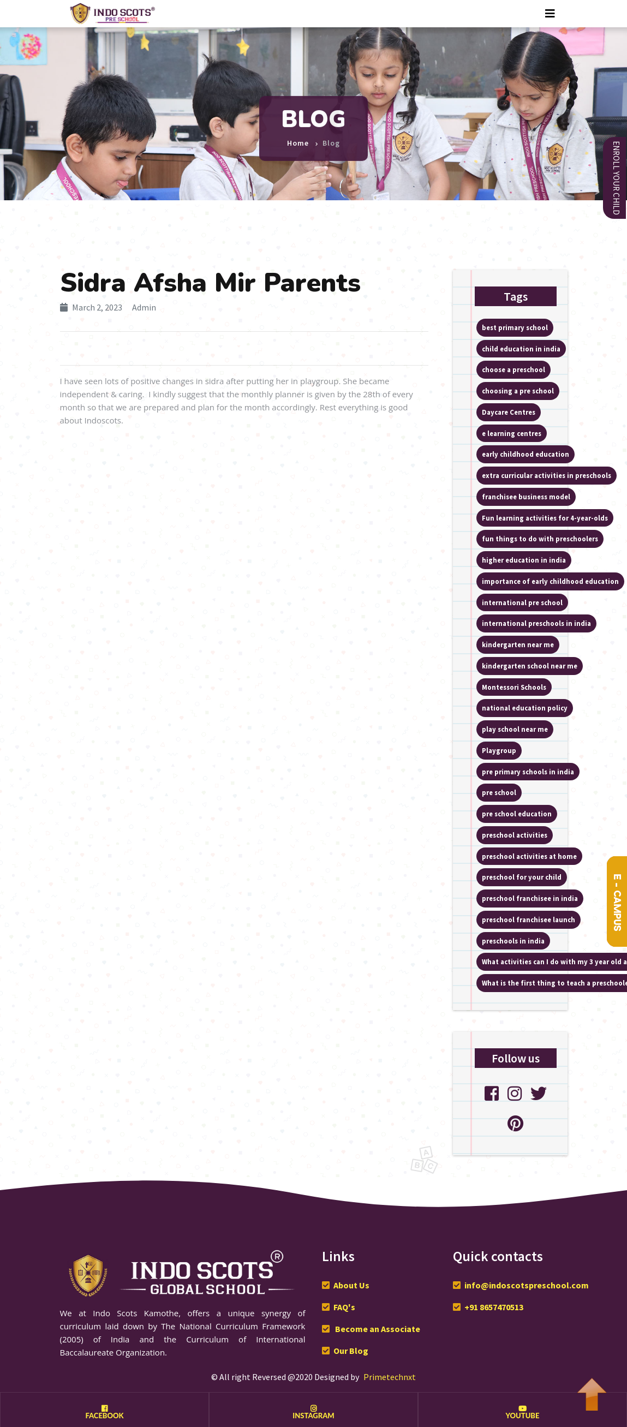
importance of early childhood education (550, 581)
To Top (591, 1389)
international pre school (522, 602)
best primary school (515, 327)
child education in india (521, 348)
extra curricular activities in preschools (546, 475)
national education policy (525, 707)
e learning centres (511, 433)
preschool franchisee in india (530, 898)
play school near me (515, 729)
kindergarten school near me (529, 665)
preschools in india (513, 940)
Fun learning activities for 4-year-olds (545, 518)
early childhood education (525, 454)
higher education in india (524, 560)
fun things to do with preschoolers (540, 538)
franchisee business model (526, 496)
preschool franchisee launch (528, 919)
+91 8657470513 (493, 1306)
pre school (499, 792)
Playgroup (499, 750)
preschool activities (514, 835)
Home (298, 139)
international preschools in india (536, 623)
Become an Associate (376, 1328)
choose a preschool (513, 369)
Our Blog (350, 1350)
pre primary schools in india (528, 771)
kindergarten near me (518, 644)
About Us (351, 1285)
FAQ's (344, 1306)
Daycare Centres (508, 412)
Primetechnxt (389, 1376)
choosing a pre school (518, 390)
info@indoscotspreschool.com (526, 1285)
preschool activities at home (529, 856)
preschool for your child (522, 877)
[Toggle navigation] (550, 13)
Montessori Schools (514, 687)
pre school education (517, 813)
